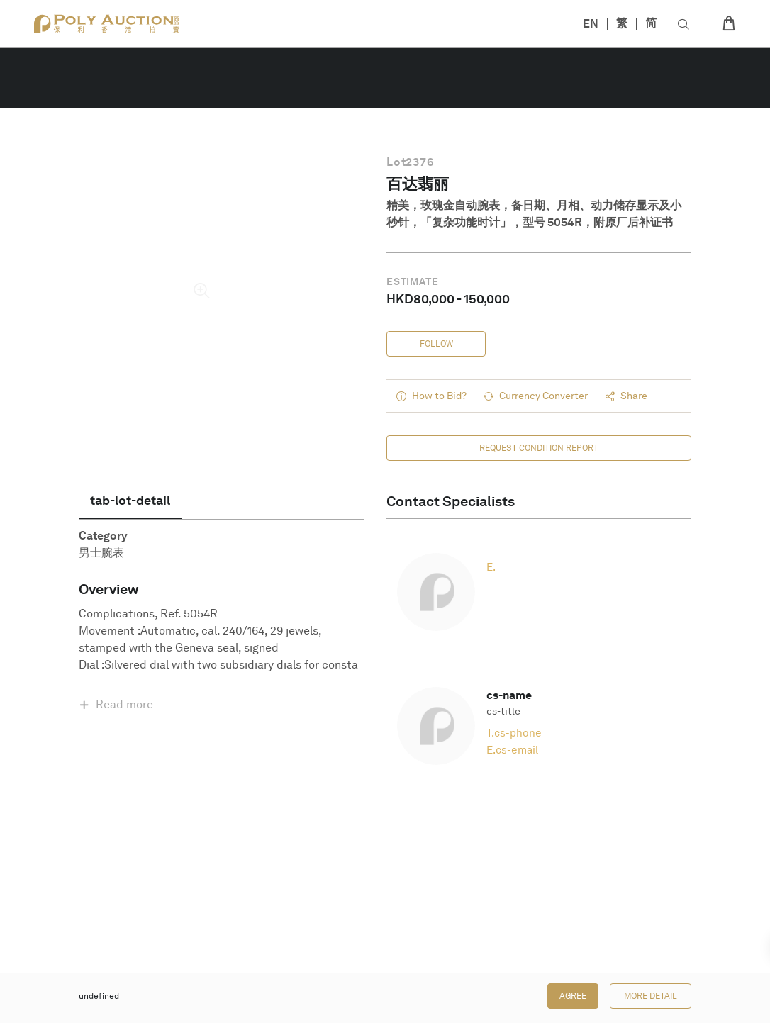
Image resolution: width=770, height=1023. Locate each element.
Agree (572, 996)
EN (590, 23)
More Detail (650, 996)
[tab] (130, 500)
